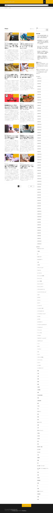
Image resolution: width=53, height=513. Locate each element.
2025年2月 (39, 97)
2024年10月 (39, 102)
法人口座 (38, 449)
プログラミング (39, 340)
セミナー (38, 302)
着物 (38, 460)
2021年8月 (39, 189)
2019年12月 (39, 241)
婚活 (38, 403)
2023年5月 (39, 143)
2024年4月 (39, 113)
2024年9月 (39, 105)
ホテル (38, 346)
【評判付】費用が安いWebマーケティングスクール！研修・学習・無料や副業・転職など (27, 76)
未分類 (38, 435)
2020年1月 (39, 238)
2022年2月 (39, 173)
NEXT (31, 186)
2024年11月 (39, 99)
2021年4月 (39, 200)
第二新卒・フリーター (41, 465)
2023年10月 (39, 129)
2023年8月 (39, 135)
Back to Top (26, 505)
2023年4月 (39, 146)
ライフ (38, 354)
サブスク (16, 64)
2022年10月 (39, 159)
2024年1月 (39, 121)
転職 (38, 488)
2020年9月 (39, 219)
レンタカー (39, 365)
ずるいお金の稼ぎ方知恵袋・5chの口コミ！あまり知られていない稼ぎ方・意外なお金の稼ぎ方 (42, 36)
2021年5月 (39, 197)
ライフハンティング (14, 509)
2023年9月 (39, 132)
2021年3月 (39, 203)
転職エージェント (40, 491)
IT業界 (38, 251)
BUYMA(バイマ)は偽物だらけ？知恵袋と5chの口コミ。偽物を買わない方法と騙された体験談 (42, 52)
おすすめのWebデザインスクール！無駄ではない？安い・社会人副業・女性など (27, 166)
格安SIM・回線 (39, 446)
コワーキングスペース (41, 289)
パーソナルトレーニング (41, 313)
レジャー (38, 362)
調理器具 (38, 480)
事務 (38, 370)
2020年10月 (39, 216)
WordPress (24, 510)
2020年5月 (39, 230)
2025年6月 (39, 89)
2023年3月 (39, 148)
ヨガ (38, 351)
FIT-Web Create (15, 510)
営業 (38, 397)
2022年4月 (39, 167)
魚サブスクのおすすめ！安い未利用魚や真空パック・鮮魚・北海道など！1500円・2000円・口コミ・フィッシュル (27, 107)
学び (15, 96)
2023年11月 (39, 127)
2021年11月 (39, 181)
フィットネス (31, 33)
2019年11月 (39, 243)
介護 (38, 373)
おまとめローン (39, 259)
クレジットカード (40, 283)
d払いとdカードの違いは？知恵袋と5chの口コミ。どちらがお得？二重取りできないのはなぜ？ (42, 47)
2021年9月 (39, 186)
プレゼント (39, 335)
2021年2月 (39, 205)
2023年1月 (39, 151)
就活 (38, 419)
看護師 (38, 457)
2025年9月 (39, 83)
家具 (38, 414)
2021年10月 (39, 184)
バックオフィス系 (40, 308)
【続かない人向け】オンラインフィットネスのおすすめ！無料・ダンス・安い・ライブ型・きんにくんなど (26, 46)
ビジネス (38, 316)
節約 (38, 472)
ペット (38, 343)
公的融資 (38, 389)
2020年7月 (39, 224)
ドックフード (39, 305)
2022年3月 (39, 170)
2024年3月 (39, 116)
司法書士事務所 (39, 395)
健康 (38, 381)
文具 (38, 427)
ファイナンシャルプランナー (42, 324)
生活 (29, 35)
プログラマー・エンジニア (41, 338)
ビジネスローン (39, 321)
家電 (38, 416)
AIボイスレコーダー (40, 248)
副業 (38, 392)
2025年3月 (39, 94)
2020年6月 (39, 227)
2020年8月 (39, 222)
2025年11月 (39, 78)
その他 (38, 264)
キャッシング (39, 278)
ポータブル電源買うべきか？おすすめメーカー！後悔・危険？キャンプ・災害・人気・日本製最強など (11, 46)
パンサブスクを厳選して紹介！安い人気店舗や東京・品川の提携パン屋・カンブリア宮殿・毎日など (11, 76)
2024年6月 (39, 108)
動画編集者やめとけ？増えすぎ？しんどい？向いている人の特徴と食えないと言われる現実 (11, 107)
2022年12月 (39, 154)
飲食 (38, 499)
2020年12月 (39, 211)
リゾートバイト (39, 359)
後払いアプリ (39, 422)
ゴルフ (38, 294)
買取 (38, 483)
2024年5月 (39, 110)
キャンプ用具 (39, 281)
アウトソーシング (40, 267)
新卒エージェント (40, 430)
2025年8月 (39, 86)
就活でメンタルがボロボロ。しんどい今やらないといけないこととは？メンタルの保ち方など (42, 64)
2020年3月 (39, 235)
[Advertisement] (26, 16)
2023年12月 (39, 124)
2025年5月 (39, 91)
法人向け (38, 452)
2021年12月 (39, 178)
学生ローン (39, 411)
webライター (39, 256)
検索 (37, 28)
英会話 (38, 477)
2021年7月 (39, 192)
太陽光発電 (16, 33)
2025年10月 (39, 80)
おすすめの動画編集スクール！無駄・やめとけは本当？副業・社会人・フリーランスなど (11, 166)
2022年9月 (39, 162)
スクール (31, 64)
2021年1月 (39, 208)
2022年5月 (39, 165)
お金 (38, 262)
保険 (38, 378)
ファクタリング (39, 327)
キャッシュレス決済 (40, 275)
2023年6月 (39, 140)
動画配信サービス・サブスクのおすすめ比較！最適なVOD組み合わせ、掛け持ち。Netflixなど (27, 137)
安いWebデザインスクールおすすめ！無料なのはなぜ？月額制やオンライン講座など (11, 137)
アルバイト (39, 270)
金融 (38, 496)
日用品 (38, 433)
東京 (38, 441)
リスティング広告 (40, 357)
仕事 (38, 376)
